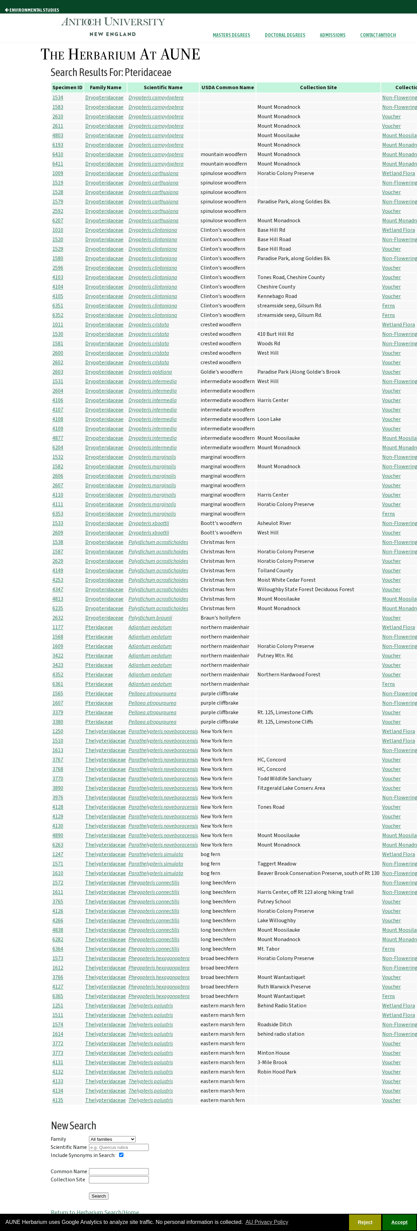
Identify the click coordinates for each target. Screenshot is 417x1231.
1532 (57, 457)
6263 (57, 845)
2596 (57, 268)
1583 (57, 107)
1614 (57, 1034)
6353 (57, 514)
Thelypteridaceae (105, 731)
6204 (57, 447)
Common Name (69, 1171)
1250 (57, 731)
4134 (57, 1091)
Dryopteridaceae (104, 97)
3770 (57, 778)
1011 (57, 324)
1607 (57, 703)
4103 (57, 277)
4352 (57, 674)
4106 (57, 400)
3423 (57, 665)
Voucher (391, 116)
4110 (57, 495)
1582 (57, 466)
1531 (57, 381)
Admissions (333, 35)
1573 (57, 958)
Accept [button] (399, 1222)
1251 (57, 1005)
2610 (57, 116)
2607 (57, 485)
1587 (57, 551)
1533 (57, 523)
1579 (57, 201)
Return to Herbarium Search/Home (95, 1212)
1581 (57, 343)
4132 (57, 1072)
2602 (57, 362)
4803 (57, 135)
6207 (57, 220)
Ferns (388, 305)
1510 (57, 741)
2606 (57, 476)
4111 (57, 504)
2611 (57, 126)
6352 (57, 315)
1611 (57, 892)
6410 (57, 154)
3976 (57, 797)
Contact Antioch (378, 35)
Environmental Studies (32, 9)
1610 (57, 873)
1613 (57, 750)
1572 (57, 882)
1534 (57, 97)
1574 (57, 1024)
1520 (57, 239)
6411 (57, 164)
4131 (57, 1062)
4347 (57, 589)
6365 (57, 996)
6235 (57, 608)
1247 (57, 854)
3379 (57, 712)
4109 (57, 428)
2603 (57, 372)
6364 (57, 949)
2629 (57, 561)
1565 (57, 693)
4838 (57, 930)
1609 (57, 646)
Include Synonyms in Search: (83, 1155)
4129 (57, 816)
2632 (57, 618)
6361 (57, 684)
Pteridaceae (99, 627)
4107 (57, 409)
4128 (57, 807)
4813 (57, 599)
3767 (57, 759)
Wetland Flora (398, 173)
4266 (57, 920)
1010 (57, 230)
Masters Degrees (231, 35)
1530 (57, 334)
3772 (57, 1043)
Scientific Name (69, 1147)
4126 (57, 911)
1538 (57, 542)
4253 (57, 580)
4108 (57, 419)
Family (58, 1139)
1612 (57, 968)
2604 (57, 391)
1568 (57, 636)
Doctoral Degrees (285, 35)
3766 (57, 977)
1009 (57, 173)
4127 (57, 986)
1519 (57, 182)
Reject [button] (365, 1222)
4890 (57, 835)
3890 (57, 788)
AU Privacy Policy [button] (267, 1222)
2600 (57, 353)
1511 (57, 1015)
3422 (57, 655)
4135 (57, 1100)
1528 (57, 192)
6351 (57, 305)
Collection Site (68, 1179)
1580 (57, 258)
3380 (57, 722)
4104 (57, 287)
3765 (57, 901)
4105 (57, 296)
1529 (57, 249)
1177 (57, 627)
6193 (57, 145)
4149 (57, 570)
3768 (57, 769)
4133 (57, 1081)
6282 (57, 939)
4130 (57, 826)
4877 (57, 438)
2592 (57, 211)
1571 (57, 864)
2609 (57, 532)
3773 (57, 1053)
